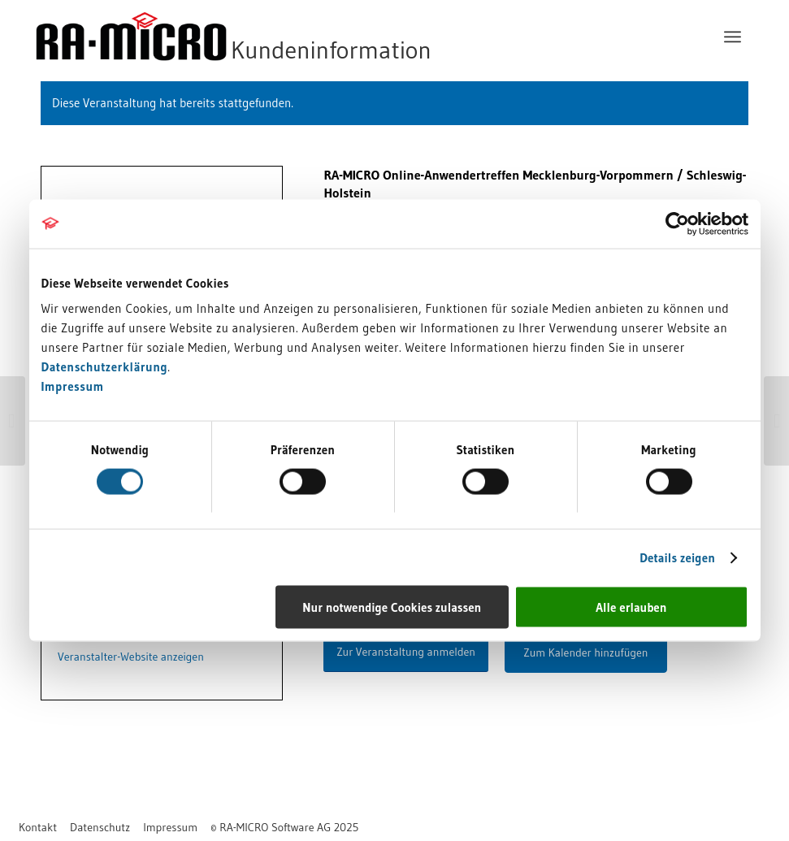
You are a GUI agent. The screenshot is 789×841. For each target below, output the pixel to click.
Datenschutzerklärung (104, 367)
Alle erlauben (631, 607)
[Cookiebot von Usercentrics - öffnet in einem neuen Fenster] (677, 223)
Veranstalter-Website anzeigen (131, 656)
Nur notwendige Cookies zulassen (391, 607)
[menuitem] (732, 37)
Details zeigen (677, 557)
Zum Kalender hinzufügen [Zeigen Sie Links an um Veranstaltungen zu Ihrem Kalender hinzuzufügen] (586, 652)
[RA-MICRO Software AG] (300, 36)
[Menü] (732, 37)
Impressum (72, 386)
